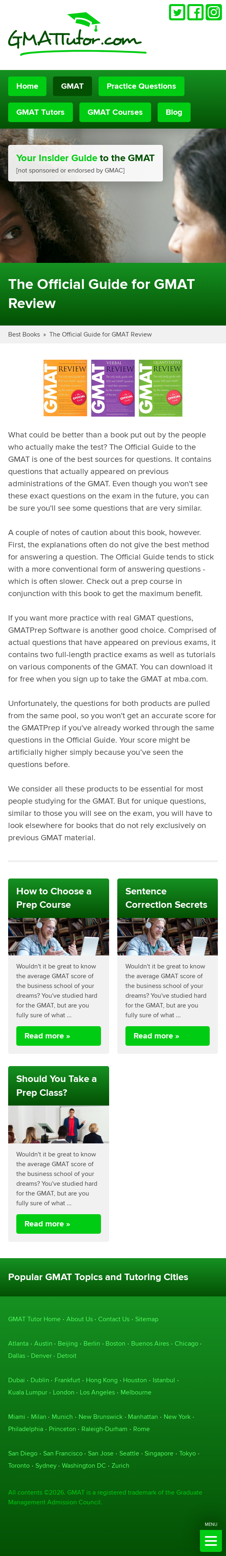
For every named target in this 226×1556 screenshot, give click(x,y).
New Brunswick (101, 1417)
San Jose (101, 1453)
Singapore (159, 1453)
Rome (141, 1429)
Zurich (120, 1465)
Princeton (62, 1429)
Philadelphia (25, 1429)
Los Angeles (97, 1392)
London (64, 1392)
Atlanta (18, 1343)
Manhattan (143, 1417)
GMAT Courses (115, 112)
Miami (16, 1417)
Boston (115, 1343)
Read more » (47, 1036)
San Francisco (63, 1453)
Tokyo (187, 1453)
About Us (79, 1319)
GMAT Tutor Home (34, 1319)
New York (177, 1417)
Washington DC (84, 1465)
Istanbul (164, 1380)
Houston (135, 1380)
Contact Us (113, 1319)
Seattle (129, 1453)
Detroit (67, 1355)
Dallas (16, 1355)
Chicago (186, 1343)
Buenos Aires (150, 1343)
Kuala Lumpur (27, 1392)
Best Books (24, 334)
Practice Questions (141, 86)
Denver (41, 1355)
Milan (38, 1417)
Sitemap (146, 1319)
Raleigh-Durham (104, 1429)
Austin (43, 1343)
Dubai (16, 1380)
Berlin (91, 1343)
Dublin (40, 1380)
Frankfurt (67, 1380)
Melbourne (136, 1392)
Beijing (68, 1343)
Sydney (46, 1465)
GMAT (72, 86)
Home (27, 86)
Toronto (19, 1465)
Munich (62, 1417)
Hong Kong (102, 1380)
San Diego (22, 1453)
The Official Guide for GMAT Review (100, 334)
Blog (174, 112)
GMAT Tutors (40, 112)
